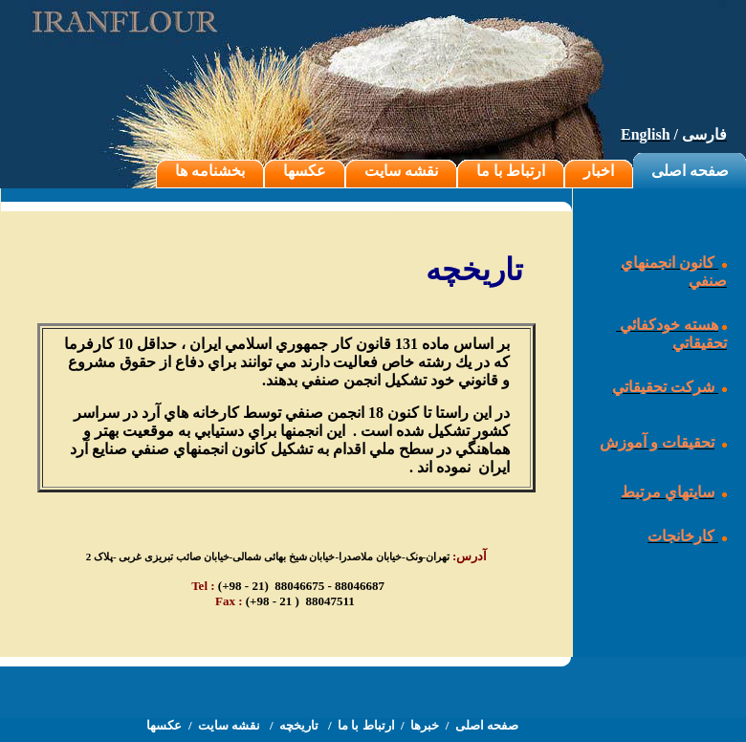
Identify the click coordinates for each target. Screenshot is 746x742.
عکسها (304, 171)
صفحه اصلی (690, 171)
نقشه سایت (401, 171)
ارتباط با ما (510, 171)
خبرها (424, 725)
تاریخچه (300, 725)
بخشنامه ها (210, 171)
